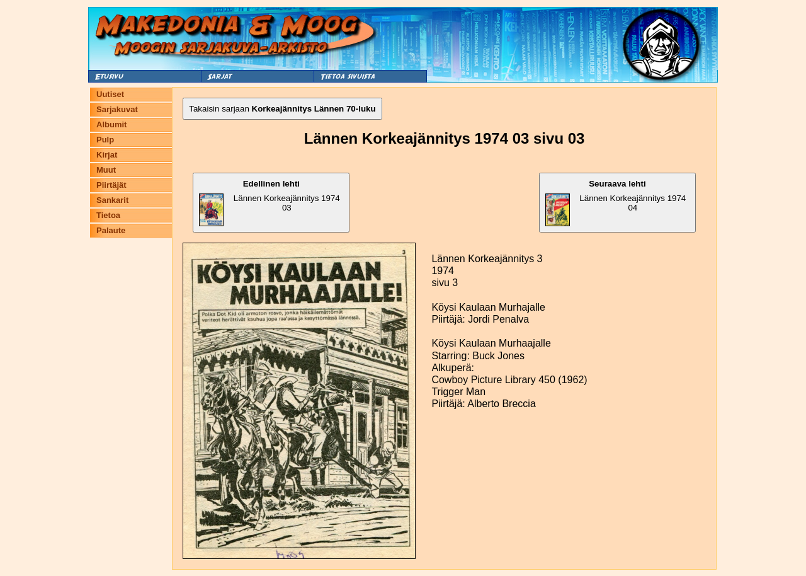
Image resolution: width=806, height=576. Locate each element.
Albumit (111, 124)
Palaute (110, 230)
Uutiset (110, 94)
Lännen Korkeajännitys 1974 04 (615, 202)
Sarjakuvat (117, 109)
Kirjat (106, 154)
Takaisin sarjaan (282, 108)
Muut (106, 170)
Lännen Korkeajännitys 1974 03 (269, 202)
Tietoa (108, 215)
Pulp (105, 139)
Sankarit (112, 200)
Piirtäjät (111, 185)
